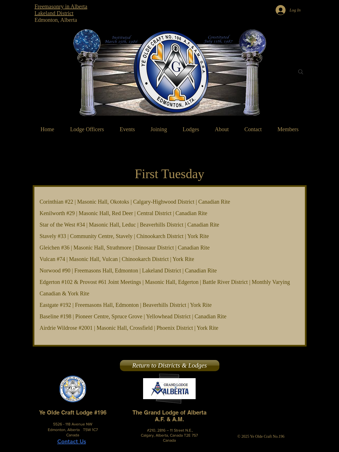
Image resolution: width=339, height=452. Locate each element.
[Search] (301, 72)
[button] (222, 129)
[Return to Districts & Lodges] (169, 365)
